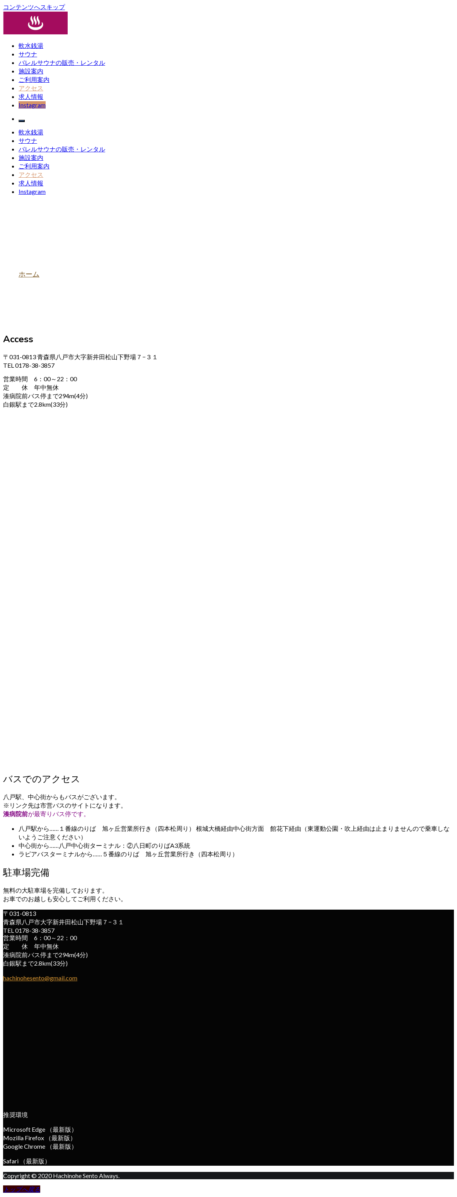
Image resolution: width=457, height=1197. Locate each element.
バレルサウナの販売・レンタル (62, 62)
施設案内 (31, 71)
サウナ (28, 54)
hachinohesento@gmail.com (40, 977)
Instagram (32, 105)
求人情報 (31, 96)
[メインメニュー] (22, 121)
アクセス (31, 88)
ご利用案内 (34, 79)
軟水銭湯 (31, 45)
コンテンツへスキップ (34, 6)
